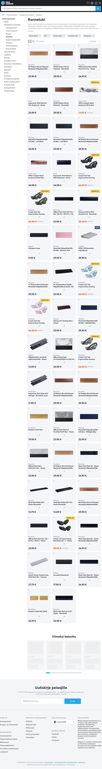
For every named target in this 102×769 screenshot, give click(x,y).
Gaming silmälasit (9, 88)
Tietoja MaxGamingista (8, 739)
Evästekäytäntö (5, 736)
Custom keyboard (11, 31)
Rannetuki (39, 15)
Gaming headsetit (32, 734)
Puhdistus (9, 43)
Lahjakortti (4, 752)
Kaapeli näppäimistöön (13, 40)
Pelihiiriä (29, 721)
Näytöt (6, 22)
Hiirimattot (30, 737)
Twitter (54, 737)
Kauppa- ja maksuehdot (9, 725)
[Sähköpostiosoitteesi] (42, 701)
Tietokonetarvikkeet (11, 15)
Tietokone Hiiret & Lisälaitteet (9, 53)
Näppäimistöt (31, 725)
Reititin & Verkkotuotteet (12, 82)
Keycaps (8, 34)
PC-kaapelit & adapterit (11, 79)
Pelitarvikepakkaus (12, 46)
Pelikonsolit (30, 728)
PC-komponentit (9, 85)
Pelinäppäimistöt (11, 28)
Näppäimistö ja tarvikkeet (27, 15)
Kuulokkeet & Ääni (10, 61)
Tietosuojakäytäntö (7, 745)
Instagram (55, 740)
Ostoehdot (81, 762)
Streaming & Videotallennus (13, 64)
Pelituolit (29, 731)
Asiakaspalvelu (5, 721)
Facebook (55, 734)
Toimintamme (49, 762)
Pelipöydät (7, 70)
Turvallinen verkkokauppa (9, 749)
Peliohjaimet (8, 67)
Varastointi (7, 76)
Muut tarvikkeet (11, 49)
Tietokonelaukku (9, 91)
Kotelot (6, 73)
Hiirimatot (7, 58)
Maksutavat (4, 742)
